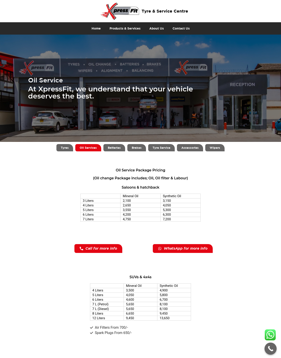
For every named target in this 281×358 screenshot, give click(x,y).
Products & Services (125, 28)
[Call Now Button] (271, 349)
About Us (156, 28)
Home (96, 28)
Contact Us (181, 28)
